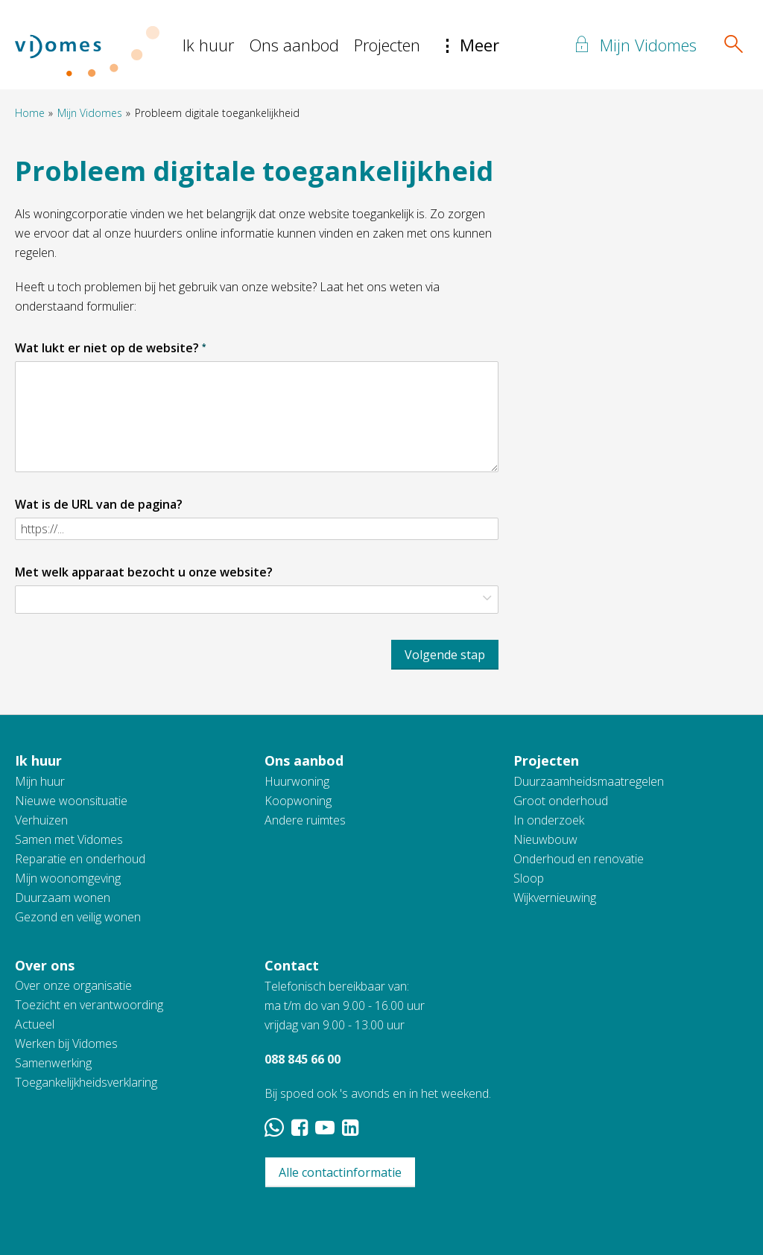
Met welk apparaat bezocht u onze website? (144, 572)
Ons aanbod (294, 45)
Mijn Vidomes (89, 113)
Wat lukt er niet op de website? (110, 348)
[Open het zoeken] (733, 45)
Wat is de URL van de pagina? (99, 504)
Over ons (45, 965)
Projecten (387, 45)
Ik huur (208, 45)
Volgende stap (445, 654)
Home (30, 113)
